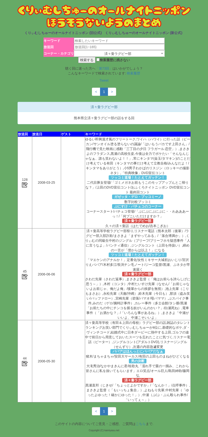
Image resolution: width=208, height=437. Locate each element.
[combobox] (119, 53)
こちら (141, 424)
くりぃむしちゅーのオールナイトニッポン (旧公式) (63, 33)
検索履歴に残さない (115, 60)
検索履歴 (133, 73)
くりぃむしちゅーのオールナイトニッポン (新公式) (143, 33)
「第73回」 (104, 68)
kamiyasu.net (111, 430)
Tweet (104, 80)
